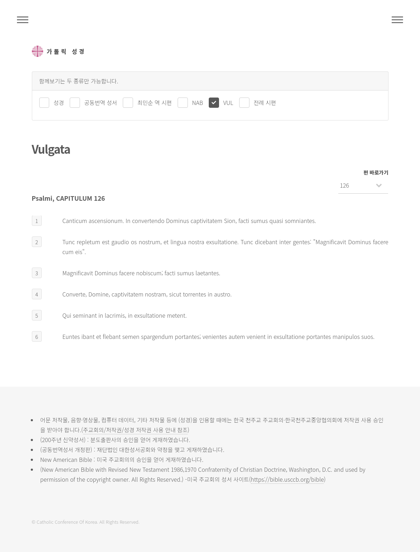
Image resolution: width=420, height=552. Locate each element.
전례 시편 (265, 102)
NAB (197, 102)
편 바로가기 (375, 172)
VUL (228, 102)
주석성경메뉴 (22, 19)
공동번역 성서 (100, 102)
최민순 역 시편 (154, 102)
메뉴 (397, 19)
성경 (58, 102)
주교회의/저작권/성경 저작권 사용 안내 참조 (135, 429)
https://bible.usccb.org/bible (287, 479)
